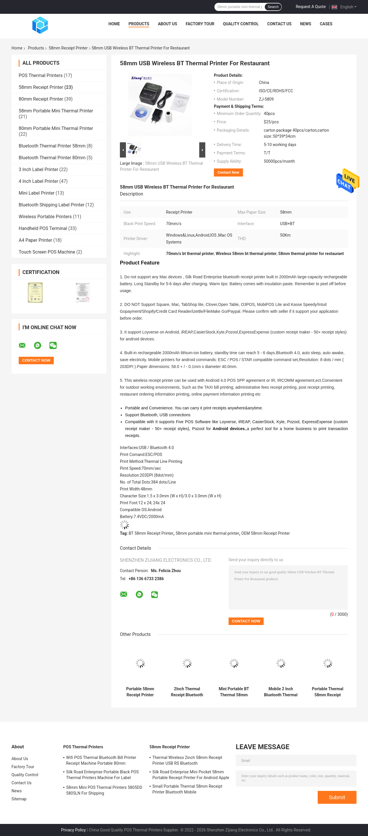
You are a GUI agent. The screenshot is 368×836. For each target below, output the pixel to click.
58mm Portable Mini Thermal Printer (56, 111)
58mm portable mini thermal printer (207, 533)
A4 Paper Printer (35, 240)
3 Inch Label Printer (38, 169)
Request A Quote (311, 6)
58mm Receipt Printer (68, 48)
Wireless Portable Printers (45, 216)
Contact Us (279, 24)
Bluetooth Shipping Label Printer (51, 205)
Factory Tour (200, 24)
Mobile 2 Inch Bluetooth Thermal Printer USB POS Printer (281, 692)
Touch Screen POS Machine (47, 252)
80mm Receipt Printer (41, 99)
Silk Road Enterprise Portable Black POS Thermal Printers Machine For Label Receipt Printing (102, 776)
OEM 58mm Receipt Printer (265, 533)
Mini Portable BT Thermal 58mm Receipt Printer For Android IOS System (234, 692)
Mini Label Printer (37, 193)
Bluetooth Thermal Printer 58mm (52, 146)
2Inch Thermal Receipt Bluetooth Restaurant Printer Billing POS (187, 692)
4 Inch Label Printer (38, 181)
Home (114, 24)
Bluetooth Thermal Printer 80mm (52, 157)
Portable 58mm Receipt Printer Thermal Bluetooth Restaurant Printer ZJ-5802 (140, 692)
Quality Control (241, 24)
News (305, 24)
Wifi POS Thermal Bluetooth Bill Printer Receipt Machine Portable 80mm (101, 760)
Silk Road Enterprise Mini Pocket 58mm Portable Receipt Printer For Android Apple (190, 775)
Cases (326, 24)
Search (273, 7)
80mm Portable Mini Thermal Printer (56, 128)
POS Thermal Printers (41, 75)
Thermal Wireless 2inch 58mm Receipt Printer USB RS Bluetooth (187, 760)
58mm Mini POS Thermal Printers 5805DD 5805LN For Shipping (104, 790)
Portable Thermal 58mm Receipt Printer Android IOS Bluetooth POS (328, 692)
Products (139, 24)
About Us (167, 24)
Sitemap (19, 799)
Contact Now (228, 172)
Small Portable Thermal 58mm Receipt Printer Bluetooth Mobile (187, 789)
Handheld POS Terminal (43, 228)
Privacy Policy (73, 830)
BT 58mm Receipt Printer (151, 533)
